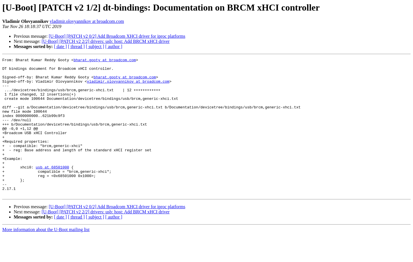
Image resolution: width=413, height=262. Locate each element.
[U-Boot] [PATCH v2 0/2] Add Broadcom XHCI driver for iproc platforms (117, 36)
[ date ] (60, 46)
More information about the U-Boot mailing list (46, 257)
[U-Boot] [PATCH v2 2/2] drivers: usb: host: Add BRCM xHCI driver (106, 41)
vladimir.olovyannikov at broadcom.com (87, 21)
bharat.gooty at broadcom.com (105, 60)
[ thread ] (76, 46)
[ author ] (113, 46)
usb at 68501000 (52, 189)
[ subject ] (95, 46)
